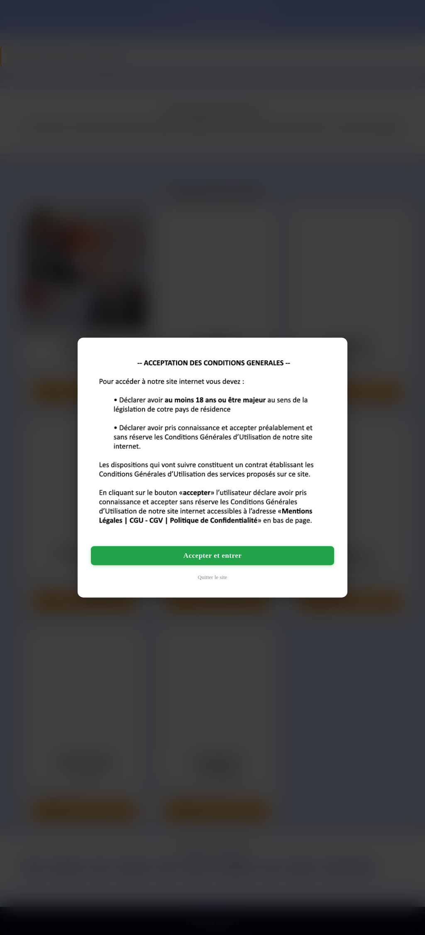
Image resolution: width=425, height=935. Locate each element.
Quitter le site (212, 577)
